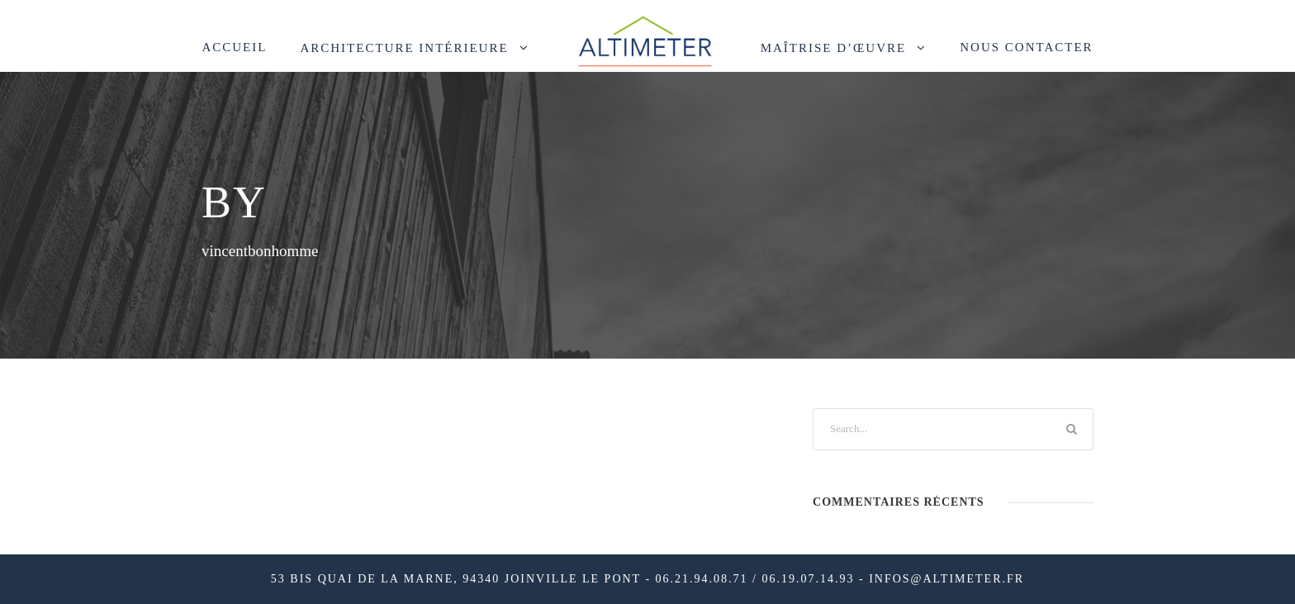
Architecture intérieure (404, 48)
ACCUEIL (234, 47)
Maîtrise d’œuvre (834, 48)
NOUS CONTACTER (1026, 47)
